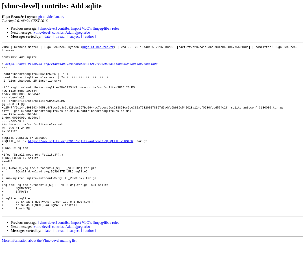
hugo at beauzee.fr (98, 48)
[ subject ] (75, 36)
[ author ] (89, 36)
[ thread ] (60, 36)
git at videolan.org (51, 17)
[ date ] (47, 36)
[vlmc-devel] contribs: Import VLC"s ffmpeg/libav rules (78, 28)
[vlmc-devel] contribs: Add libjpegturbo (61, 32)
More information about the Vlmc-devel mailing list (39, 274)
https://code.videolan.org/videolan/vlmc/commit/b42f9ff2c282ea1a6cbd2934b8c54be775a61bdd (81, 68)
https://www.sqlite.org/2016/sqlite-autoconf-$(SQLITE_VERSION (80, 161)
